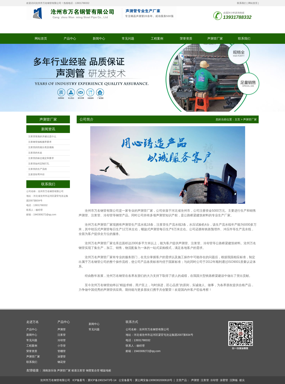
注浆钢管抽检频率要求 (40, 142)
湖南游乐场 (49, 370)
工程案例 (157, 38)
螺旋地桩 (105, 370)
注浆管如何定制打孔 (38, 163)
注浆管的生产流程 (37, 169)
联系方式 (132, 322)
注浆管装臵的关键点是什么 (42, 136)
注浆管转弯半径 (36, 174)
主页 (237, 119)
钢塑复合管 (93, 370)
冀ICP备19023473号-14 (102, 380)
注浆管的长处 (35, 152)
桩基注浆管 (78, 370)
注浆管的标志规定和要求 (41, 158)
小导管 (62, 345)
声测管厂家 (215, 38)
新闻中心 (99, 38)
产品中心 (70, 38)
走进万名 (32, 322)
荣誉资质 (186, 38)
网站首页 (253, 3)
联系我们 (241, 3)
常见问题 (128, 38)
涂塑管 (62, 356)
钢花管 (62, 361)
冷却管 (62, 340)
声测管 (62, 329)
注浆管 (62, 334)
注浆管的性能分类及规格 (41, 147)
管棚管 (62, 351)
